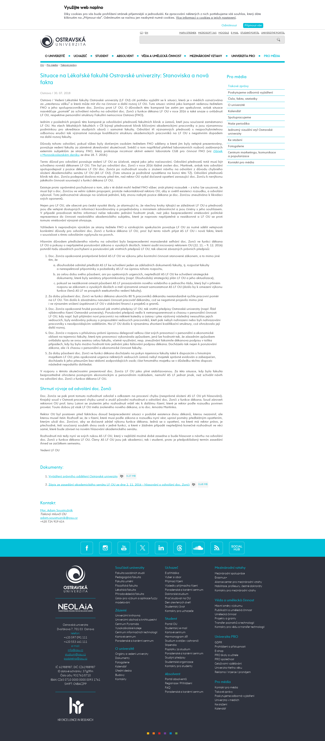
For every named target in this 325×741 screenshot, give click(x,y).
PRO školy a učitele (226, 655)
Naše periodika (239, 123)
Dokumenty (122, 658)
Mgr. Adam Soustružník (56, 510)
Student (104, 56)
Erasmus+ (221, 577)
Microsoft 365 (207, 33)
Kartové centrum (125, 636)
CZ (141, 33)
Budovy (120, 675)
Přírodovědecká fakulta (129, 594)
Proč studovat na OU (178, 598)
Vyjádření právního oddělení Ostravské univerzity (83, 476)
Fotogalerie (236, 146)
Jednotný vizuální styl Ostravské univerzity (250, 131)
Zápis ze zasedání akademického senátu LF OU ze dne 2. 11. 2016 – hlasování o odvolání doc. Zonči (119, 484)
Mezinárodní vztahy (209, 56)
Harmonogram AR (176, 636)
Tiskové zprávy (69, 65)
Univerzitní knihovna (127, 615)
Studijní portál (249, 33)
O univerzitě (57, 56)
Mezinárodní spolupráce (230, 573)
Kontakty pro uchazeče (179, 611)
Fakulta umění (124, 581)
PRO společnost (224, 659)
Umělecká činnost (225, 614)
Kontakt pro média (241, 162)
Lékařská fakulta (125, 589)
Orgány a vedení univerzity (131, 653)
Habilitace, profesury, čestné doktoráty (238, 586)
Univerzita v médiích (227, 700)
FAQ (167, 687)
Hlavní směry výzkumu (229, 605)
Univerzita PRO (246, 56)
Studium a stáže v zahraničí (182, 640)
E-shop (219, 651)
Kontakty (120, 679)
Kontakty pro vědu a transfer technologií (239, 627)
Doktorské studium (176, 594)
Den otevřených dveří (178, 602)
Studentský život (175, 606)
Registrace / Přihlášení (178, 683)
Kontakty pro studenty (179, 666)
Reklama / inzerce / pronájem (233, 672)
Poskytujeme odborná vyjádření (250, 92)
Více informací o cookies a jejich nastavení (206, 17)
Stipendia (171, 645)
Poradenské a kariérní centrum (134, 640)
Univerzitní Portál (273, 33)
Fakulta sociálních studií (130, 573)
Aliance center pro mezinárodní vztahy (238, 582)
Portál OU (171, 624)
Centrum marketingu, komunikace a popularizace (252, 154)
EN (146, 33)
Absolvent (128, 56)
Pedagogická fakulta (128, 577)
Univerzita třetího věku (228, 667)
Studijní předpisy (175, 657)
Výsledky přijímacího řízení (181, 585)
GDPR (218, 642)
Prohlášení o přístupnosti (230, 646)
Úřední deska (123, 670)
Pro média (272, 56)
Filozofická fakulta (126, 585)
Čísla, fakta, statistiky (242, 98)
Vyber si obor (173, 577)
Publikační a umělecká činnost (233, 610)
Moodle (223, 33)
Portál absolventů (176, 679)
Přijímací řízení (174, 581)
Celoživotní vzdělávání (228, 663)
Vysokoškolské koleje (128, 628)
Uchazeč (83, 56)
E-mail (235, 33)
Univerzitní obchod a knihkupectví (136, 619)
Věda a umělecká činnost (163, 56)
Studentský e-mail (176, 628)
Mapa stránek (187, 33)
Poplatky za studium (177, 649)
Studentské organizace (179, 662)
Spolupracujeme (239, 117)
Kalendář (234, 111)
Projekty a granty (225, 618)
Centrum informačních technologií (136, 632)
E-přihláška (172, 573)
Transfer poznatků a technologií (234, 622)
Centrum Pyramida (127, 624)
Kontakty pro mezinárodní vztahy (235, 590)
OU (42, 65)
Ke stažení (235, 140)
